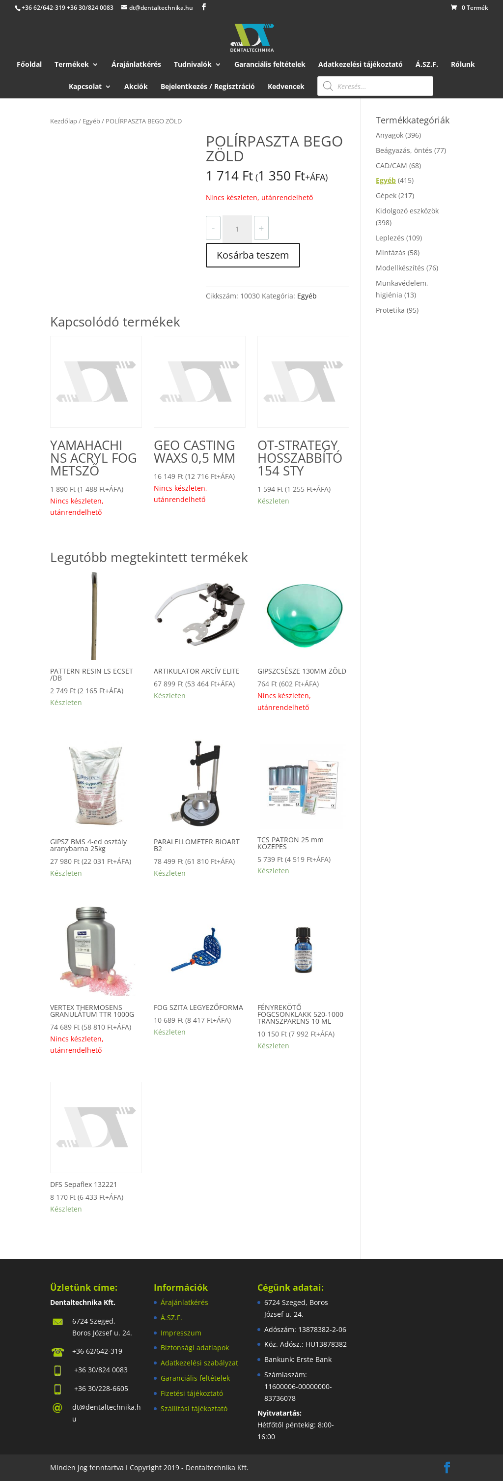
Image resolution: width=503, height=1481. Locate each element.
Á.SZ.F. (427, 65)
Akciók (136, 87)
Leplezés (390, 237)
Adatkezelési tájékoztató (360, 65)
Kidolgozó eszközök (407, 210)
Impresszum (181, 1332)
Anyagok (389, 135)
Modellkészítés (400, 267)
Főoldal (29, 65)
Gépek (386, 195)
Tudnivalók (193, 65)
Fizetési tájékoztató (192, 1393)
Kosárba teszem (253, 255)
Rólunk (463, 65)
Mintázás (391, 252)
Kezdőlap (63, 121)
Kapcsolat (85, 87)
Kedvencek (286, 87)
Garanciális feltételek (270, 65)
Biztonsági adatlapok (195, 1347)
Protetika (390, 310)
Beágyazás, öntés (404, 150)
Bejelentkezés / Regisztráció (208, 87)
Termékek (72, 65)
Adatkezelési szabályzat (199, 1362)
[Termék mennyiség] (237, 229)
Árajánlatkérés (136, 65)
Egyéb (91, 121)
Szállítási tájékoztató (194, 1408)
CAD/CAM (391, 165)
